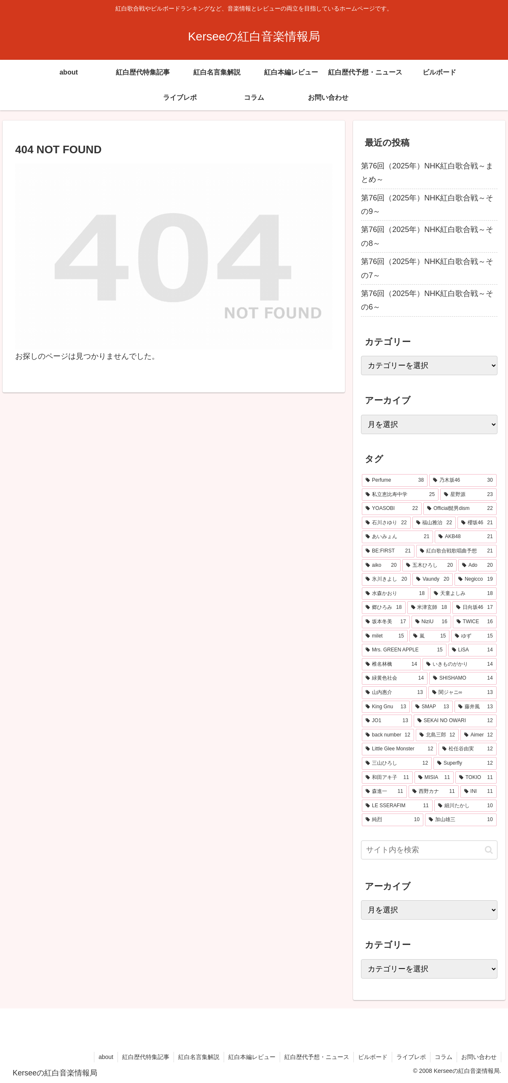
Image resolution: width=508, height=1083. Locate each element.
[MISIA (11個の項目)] (434, 777)
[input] (429, 849)
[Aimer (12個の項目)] (478, 735)
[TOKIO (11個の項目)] (476, 777)
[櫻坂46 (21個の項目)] (477, 523)
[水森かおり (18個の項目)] (395, 593)
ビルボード (373, 1057)
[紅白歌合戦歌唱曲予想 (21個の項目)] (456, 551)
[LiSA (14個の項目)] (472, 650)
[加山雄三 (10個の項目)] (461, 820)
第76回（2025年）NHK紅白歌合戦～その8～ (427, 236)
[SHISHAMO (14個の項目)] (463, 678)
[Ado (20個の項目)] (477, 565)
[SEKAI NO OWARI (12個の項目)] (455, 721)
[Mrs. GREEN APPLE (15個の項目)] (404, 650)
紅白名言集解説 (198, 1057)
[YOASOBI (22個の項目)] (392, 508)
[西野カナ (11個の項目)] (434, 791)
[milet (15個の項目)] (385, 636)
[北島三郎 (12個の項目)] (437, 735)
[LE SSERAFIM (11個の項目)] (397, 806)
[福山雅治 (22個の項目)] (434, 523)
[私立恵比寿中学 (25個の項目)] (400, 494)
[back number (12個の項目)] (388, 735)
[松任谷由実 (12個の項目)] (467, 749)
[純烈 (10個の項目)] (392, 820)
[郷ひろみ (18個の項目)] (383, 607)
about (106, 1057)
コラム (443, 1057)
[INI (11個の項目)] (478, 791)
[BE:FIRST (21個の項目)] (388, 551)
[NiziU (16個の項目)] (431, 622)
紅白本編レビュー (251, 1057)
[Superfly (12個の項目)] (465, 763)
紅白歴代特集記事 (145, 1057)
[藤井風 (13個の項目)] (476, 707)
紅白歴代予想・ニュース (316, 1057)
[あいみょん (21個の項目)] (397, 537)
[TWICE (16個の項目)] (475, 622)
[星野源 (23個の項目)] (468, 494)
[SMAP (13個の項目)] (432, 707)
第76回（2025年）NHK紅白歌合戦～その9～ (427, 205)
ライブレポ (411, 1057)
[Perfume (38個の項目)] (395, 480)
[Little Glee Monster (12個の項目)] (399, 749)
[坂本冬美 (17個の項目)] (385, 622)
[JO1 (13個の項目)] (387, 721)
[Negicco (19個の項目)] (476, 579)
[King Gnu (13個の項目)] (386, 707)
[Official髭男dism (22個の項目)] (460, 508)
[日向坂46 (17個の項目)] (474, 607)
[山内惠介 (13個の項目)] (394, 692)
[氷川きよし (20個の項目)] (386, 579)
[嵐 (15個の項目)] (429, 636)
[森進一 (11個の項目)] (384, 791)
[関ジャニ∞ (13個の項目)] (462, 692)
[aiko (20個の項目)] (381, 565)
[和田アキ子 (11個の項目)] (387, 777)
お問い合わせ (479, 1057)
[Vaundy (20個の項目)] (432, 579)
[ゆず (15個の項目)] (473, 636)
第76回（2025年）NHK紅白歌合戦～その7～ (427, 268)
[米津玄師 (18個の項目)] (429, 607)
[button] (488, 850)
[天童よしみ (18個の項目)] (463, 593)
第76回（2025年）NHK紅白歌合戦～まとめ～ (427, 173)
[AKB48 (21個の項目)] (466, 537)
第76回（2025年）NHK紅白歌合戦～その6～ (427, 300)
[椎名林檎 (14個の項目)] (391, 664)
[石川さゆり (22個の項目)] (386, 523)
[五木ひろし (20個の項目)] (429, 565)
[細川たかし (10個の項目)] (465, 806)
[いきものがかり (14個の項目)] (459, 664)
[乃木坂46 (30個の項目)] (463, 480)
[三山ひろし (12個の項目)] (397, 763)
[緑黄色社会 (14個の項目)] (395, 678)
